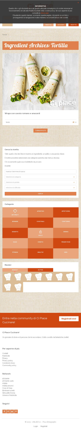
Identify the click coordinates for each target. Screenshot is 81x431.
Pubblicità (6, 356)
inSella (4, 383)
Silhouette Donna (8, 393)
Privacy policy (7, 361)
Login (36, 426)
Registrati (44, 426)
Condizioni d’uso (8, 363)
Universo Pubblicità (9, 395)
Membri (8, 265)
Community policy (9, 365)
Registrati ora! (69, 318)
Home (4, 35)
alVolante (5, 378)
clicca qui (44, 13)
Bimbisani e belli (8, 390)
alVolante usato (8, 381)
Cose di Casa (7, 388)
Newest (15, 270)
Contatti (5, 353)
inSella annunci (7, 386)
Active (40, 270)
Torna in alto (40, 130)
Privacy (5, 358)
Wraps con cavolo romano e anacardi (22, 113)
